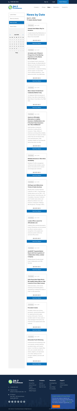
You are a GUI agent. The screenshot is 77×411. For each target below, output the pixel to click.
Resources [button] (56, 7)
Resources (53, 380)
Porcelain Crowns (33, 307)
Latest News (13, 14)
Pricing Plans (31, 383)
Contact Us (65, 7)
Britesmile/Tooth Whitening (35, 340)
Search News (13, 26)
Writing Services (32, 388)
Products (31, 380)
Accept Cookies (56, 406)
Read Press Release (37, 43)
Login (53, 1)
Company (42, 380)
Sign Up (46, 1)
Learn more (68, 401)
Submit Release (63, 1)
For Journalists (53, 388)
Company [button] (36, 7)
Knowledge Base (53, 383)
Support (62, 380)
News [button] (49, 7)
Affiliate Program (32, 390)
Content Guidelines (64, 385)
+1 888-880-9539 (13, 1)
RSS (50, 385)
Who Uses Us (42, 385)
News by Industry (14, 18)
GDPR (70, 402)
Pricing (43, 7)
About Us (41, 383)
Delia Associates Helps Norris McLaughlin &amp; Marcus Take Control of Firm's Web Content (36, 281)
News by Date (13, 22)
